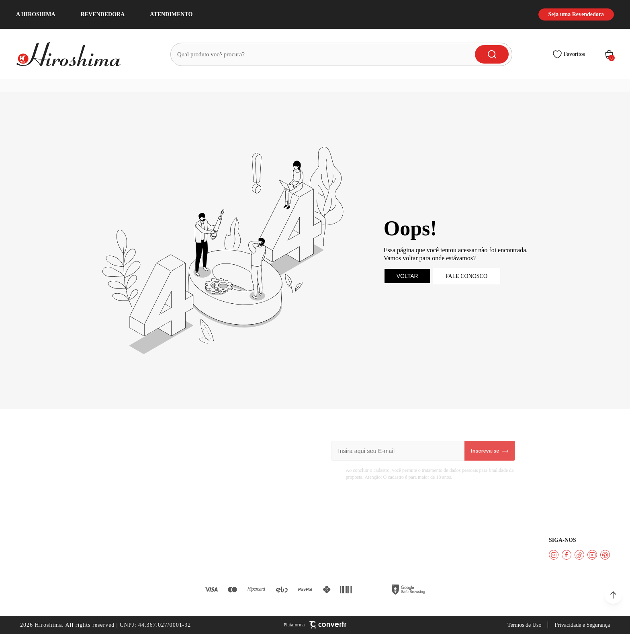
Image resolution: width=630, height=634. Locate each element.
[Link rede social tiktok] (579, 555)
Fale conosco (466, 276)
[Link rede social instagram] (553, 555)
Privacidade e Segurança (582, 625)
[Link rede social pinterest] (605, 555)
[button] (613, 595)
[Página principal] (73, 54)
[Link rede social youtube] (592, 555)
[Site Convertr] (315, 625)
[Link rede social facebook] (566, 555)
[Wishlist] (568, 54)
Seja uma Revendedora (576, 14)
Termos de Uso (524, 625)
